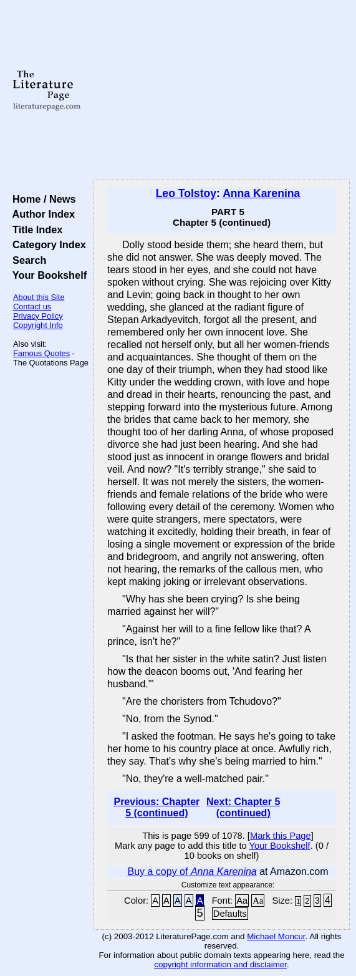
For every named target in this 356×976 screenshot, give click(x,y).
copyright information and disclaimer (220, 964)
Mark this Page (280, 836)
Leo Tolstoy (186, 193)
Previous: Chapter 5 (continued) (156, 807)
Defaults (230, 914)
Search (26, 260)
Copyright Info (38, 325)
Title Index (34, 229)
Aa (242, 901)
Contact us (32, 306)
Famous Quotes (41, 353)
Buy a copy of (191, 871)
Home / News (41, 199)
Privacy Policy (38, 316)
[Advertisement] (221, 90)
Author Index (41, 214)
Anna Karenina (261, 193)
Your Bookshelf (47, 275)
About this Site (39, 297)
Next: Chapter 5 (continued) (243, 807)
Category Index (46, 244)
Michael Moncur (276, 936)
